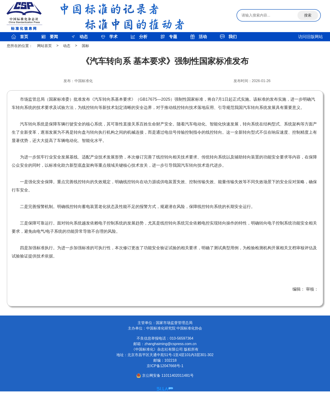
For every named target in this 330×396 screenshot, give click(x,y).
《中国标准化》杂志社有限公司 (157, 349)
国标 (85, 46)
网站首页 (44, 46)
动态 (66, 46)
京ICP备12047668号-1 (165, 366)
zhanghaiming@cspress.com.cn (170, 344)
